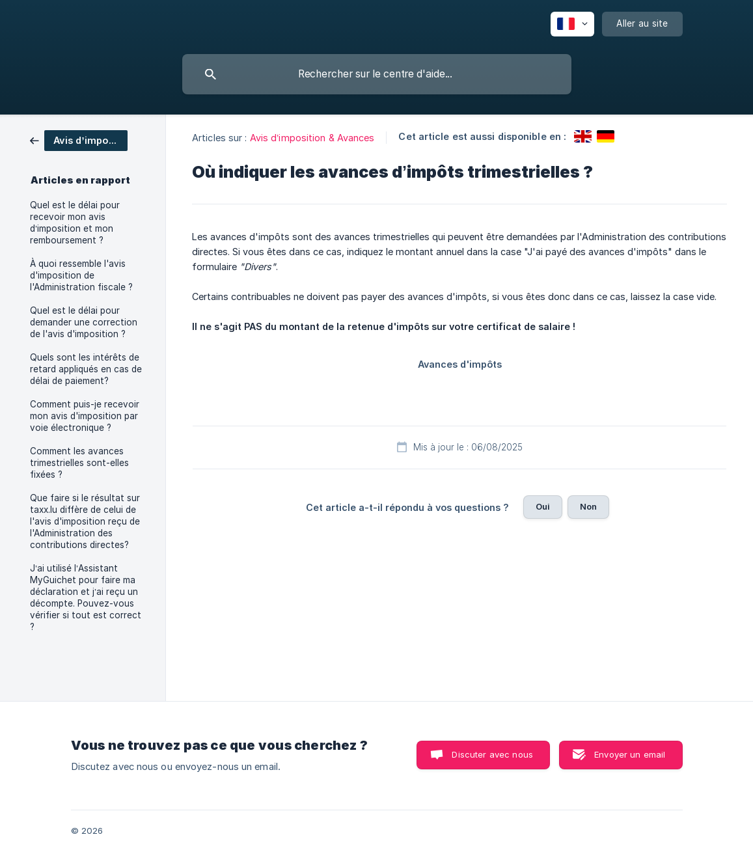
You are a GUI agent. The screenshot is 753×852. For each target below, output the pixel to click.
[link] (79, 139)
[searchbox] (376, 74)
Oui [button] (543, 506)
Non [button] (588, 506)
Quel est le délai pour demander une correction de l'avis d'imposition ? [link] (83, 322)
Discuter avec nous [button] (492, 754)
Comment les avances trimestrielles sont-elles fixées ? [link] (79, 463)
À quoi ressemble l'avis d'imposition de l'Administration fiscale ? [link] (81, 275)
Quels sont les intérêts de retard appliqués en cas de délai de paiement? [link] (86, 369)
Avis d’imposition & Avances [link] (312, 137)
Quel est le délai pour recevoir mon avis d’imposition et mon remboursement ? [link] (75, 222)
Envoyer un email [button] (629, 754)
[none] (572, 24)
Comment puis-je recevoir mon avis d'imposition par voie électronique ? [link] (84, 416)
